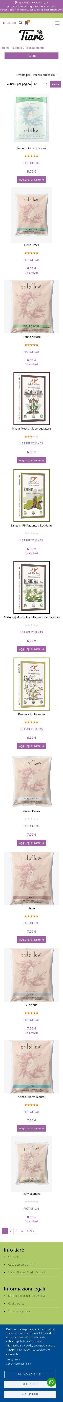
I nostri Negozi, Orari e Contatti (26, 1272)
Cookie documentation (18, 1363)
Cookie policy (16, 1303)
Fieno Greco (31, 245)
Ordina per (23, 75)
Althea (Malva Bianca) (31, 1097)
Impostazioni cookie (30, 1374)
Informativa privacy (19, 1311)
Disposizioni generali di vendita (26, 1296)
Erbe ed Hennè (35, 48)
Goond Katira (31, 811)
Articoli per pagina (19, 84)
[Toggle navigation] (57, 23)
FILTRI (31, 56)
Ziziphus (31, 1005)
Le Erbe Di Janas (31, 443)
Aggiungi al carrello (31, 179)
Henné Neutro (32, 337)
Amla (31, 908)
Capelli (17, 48)
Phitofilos (31, 163)
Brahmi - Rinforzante (31, 714)
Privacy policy (13, 1359)
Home (5, 48)
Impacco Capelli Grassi (31, 148)
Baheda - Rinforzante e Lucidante (31, 525)
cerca (55, 84)
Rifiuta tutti (30, 1384)
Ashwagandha (31, 1194)
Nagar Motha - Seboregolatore (31, 428)
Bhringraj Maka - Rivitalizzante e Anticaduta (32, 617)
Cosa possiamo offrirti (21, 1264)
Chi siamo (13, 1257)
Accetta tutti (30, 1394)
